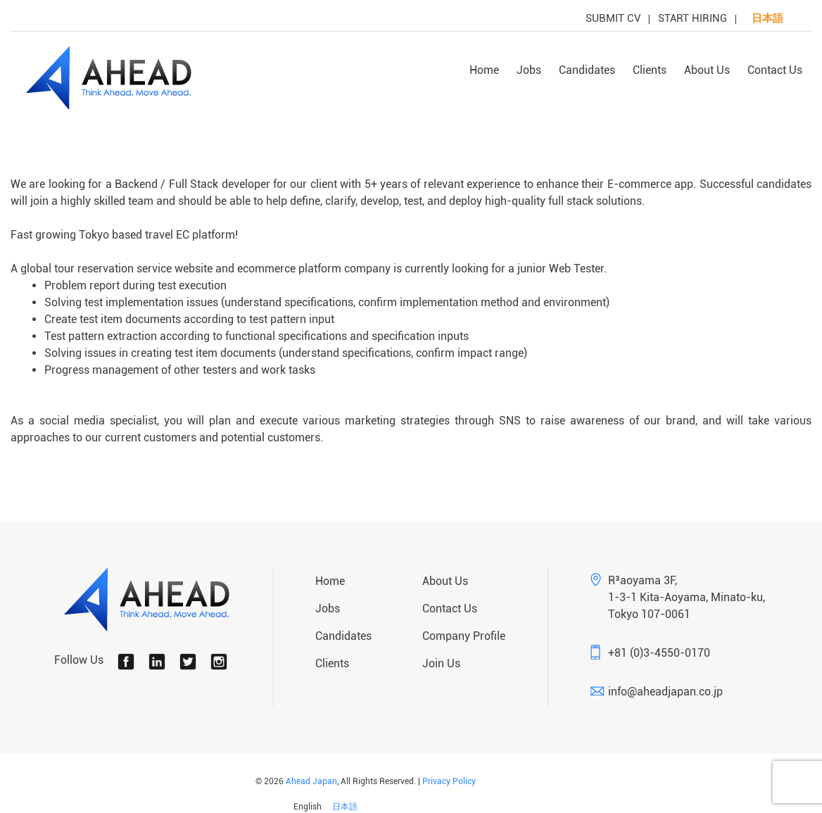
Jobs (529, 70)
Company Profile (463, 636)
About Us (707, 70)
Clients (649, 70)
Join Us (441, 663)
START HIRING (692, 18)
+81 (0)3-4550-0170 (659, 653)
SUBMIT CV (613, 18)
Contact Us (774, 70)
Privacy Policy (449, 781)
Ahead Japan (311, 781)
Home (484, 70)
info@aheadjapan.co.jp (665, 691)
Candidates (587, 70)
